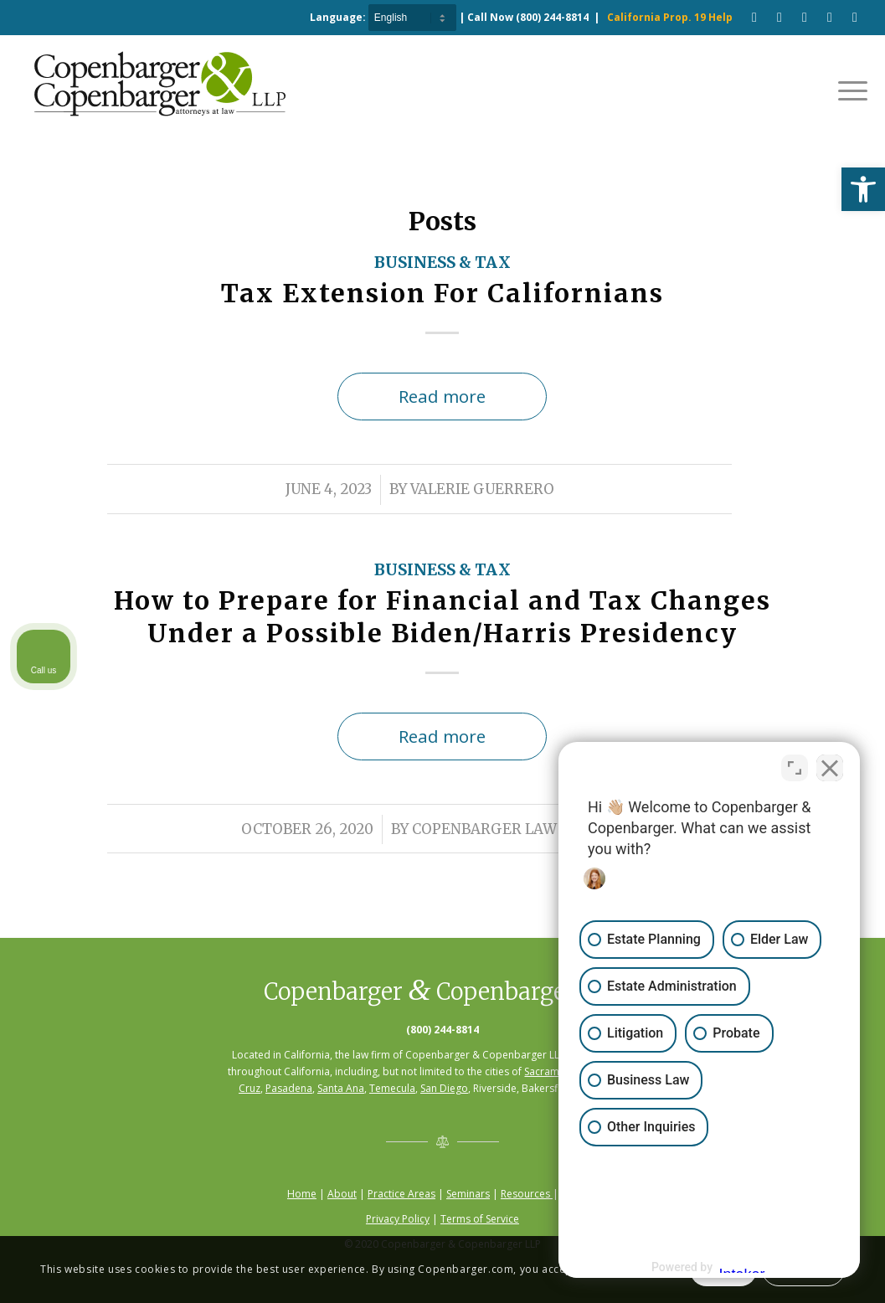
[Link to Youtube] (779, 16)
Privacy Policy (398, 1219)
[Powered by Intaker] (742, 1268)
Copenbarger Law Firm (505, 829)
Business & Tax (442, 262)
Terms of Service (479, 1219)
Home (301, 1194)
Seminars (468, 1194)
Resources (527, 1194)
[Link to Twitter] (854, 16)
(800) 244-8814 (552, 17)
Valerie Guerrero (482, 489)
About (342, 1194)
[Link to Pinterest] (804, 16)
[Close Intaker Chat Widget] (829, 768)
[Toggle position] (794, 768)
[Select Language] (412, 17)
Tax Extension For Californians (442, 293)
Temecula (392, 1088)
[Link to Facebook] (754, 16)
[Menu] (847, 89)
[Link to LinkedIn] (829, 16)
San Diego (444, 1088)
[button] (863, 189)
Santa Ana (340, 1088)
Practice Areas (401, 1194)
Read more (442, 396)
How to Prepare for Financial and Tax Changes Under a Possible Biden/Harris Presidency (442, 617)
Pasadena (288, 1088)
